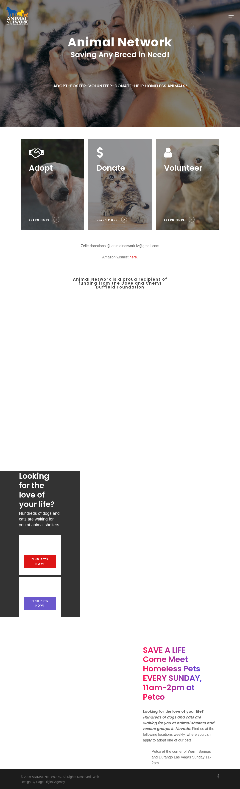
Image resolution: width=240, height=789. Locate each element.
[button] (231, 15)
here (133, 257)
